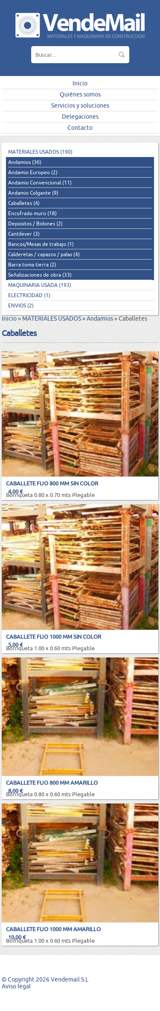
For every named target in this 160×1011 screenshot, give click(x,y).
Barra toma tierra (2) (32, 264)
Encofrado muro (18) (32, 213)
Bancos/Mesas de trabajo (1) (41, 244)
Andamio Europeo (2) (33, 172)
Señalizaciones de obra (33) (40, 275)
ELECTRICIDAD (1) (29, 295)
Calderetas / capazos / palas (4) (44, 254)
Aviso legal (16, 986)
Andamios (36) (24, 162)
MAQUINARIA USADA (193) (39, 285)
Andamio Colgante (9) (33, 193)
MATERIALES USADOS (51, 318)
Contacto (80, 127)
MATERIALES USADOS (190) (40, 152)
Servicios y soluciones (80, 105)
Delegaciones (80, 116)
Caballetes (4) (24, 203)
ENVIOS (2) (21, 305)
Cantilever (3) (24, 234)
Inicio (80, 83)
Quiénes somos (80, 94)
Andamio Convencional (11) (40, 182)
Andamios (100, 318)
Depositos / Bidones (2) (35, 223)
